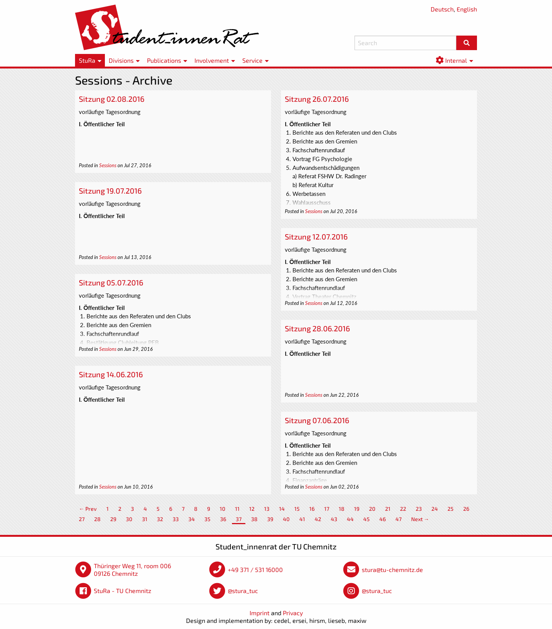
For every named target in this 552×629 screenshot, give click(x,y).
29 (113, 519)
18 (342, 508)
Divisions (121, 60)
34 (191, 519)
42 (318, 519)
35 (207, 519)
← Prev (88, 508)
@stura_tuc (243, 590)
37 (239, 519)
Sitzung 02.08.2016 (111, 98)
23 (419, 508)
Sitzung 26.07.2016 (317, 98)
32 (160, 519)
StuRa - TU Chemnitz (122, 590)
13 (266, 508)
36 (223, 519)
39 (270, 519)
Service (252, 60)
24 (434, 508)
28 (97, 519)
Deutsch (442, 9)
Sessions (107, 165)
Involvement (211, 60)
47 (398, 519)
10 (222, 508)
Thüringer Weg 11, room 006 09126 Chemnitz (132, 569)
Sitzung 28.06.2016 (317, 328)
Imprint (259, 612)
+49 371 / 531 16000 (255, 569)
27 (82, 519)
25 (450, 508)
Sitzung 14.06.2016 (111, 374)
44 (350, 519)
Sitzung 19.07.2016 (110, 190)
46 (382, 519)
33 (176, 519)
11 (237, 508)
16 (312, 508)
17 (326, 508)
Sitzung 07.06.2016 (317, 420)
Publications (164, 60)
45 (366, 519)
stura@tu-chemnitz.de (392, 569)
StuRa (87, 60)
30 (129, 519)
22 (403, 508)
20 (372, 508)
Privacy (293, 612)
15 (297, 508)
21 (387, 508)
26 (466, 508)
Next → (420, 519)
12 (252, 508)
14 (282, 508)
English (467, 9)
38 (254, 519)
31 (144, 519)
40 (286, 519)
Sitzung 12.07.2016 (316, 236)
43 (334, 519)
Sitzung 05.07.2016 (111, 282)
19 (356, 508)
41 (302, 519)
